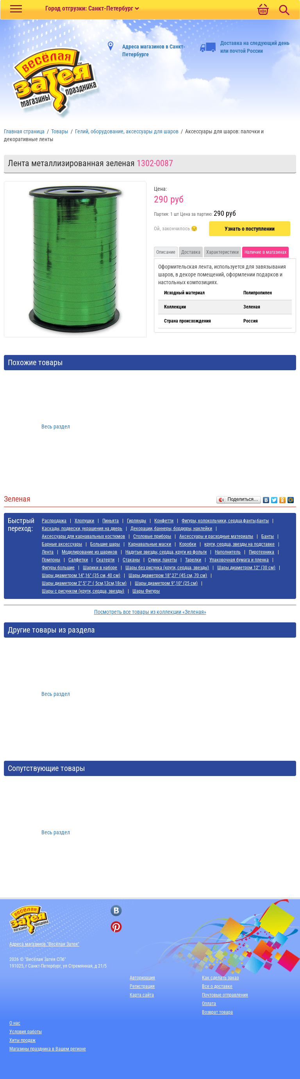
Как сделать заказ (220, 977)
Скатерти (105, 560)
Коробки (187, 544)
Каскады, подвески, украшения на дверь (82, 528)
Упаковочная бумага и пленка (239, 560)
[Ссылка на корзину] (262, 10)
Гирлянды (136, 520)
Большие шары (105, 544)
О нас (14, 1023)
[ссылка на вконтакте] (116, 910)
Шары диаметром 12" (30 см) (246, 567)
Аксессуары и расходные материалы (216, 536)
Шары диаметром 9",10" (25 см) (166, 583)
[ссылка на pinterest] (116, 926)
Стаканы (131, 560)
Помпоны (51, 560)
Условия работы (25, 1031)
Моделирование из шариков (89, 552)
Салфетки (78, 560)
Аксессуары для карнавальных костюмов (83, 536)
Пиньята (110, 520)
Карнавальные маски (149, 544)
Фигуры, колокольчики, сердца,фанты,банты (225, 520)
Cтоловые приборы (152, 536)
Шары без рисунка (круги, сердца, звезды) (167, 567)
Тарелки (193, 560)
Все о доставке (217, 986)
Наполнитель (228, 552)
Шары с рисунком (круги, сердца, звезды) (83, 591)
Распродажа (54, 520)
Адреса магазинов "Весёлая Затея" (44, 944)
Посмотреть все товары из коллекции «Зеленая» (150, 612)
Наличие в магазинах (265, 252)
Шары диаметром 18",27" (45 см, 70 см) (168, 575)
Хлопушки (84, 520)
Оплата (209, 1003)
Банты (267, 536)
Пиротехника (261, 552)
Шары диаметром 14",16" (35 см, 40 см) (81, 575)
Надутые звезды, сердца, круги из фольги (166, 552)
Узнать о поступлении (250, 229)
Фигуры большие (58, 567)
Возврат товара (217, 1012)
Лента (48, 552)
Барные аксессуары (62, 544)
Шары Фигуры (146, 591)
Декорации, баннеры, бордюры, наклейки (171, 528)
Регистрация (142, 986)
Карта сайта (142, 995)
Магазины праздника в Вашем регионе (47, 1049)
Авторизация (142, 977)
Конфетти (163, 520)
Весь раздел (55, 426)
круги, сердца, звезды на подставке (239, 544)
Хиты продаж (22, 1040)
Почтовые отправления (225, 995)
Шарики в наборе (100, 567)
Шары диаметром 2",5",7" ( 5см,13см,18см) (84, 583)
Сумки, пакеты (162, 560)
